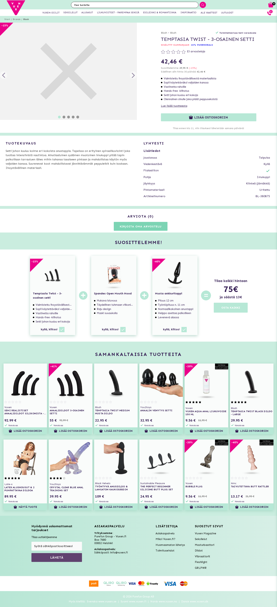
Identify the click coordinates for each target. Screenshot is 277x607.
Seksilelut (201, 539)
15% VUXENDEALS (202, 45)
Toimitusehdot (165, 550)
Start (7, 19)
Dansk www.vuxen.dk (194, 601)
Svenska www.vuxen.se (101, 601)
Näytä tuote (25, 507)
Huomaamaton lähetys (170, 545)
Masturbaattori (204, 545)
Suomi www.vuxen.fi (133, 601)
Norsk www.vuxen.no (163, 601)
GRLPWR (201, 568)
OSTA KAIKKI (230, 307)
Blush (26, 19)
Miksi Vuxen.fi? (165, 539)
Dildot (199, 550)
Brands (16, 19)
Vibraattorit (202, 556)
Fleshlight (201, 562)
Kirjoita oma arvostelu (141, 226)
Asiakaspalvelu (165, 533)
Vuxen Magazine (205, 533)
